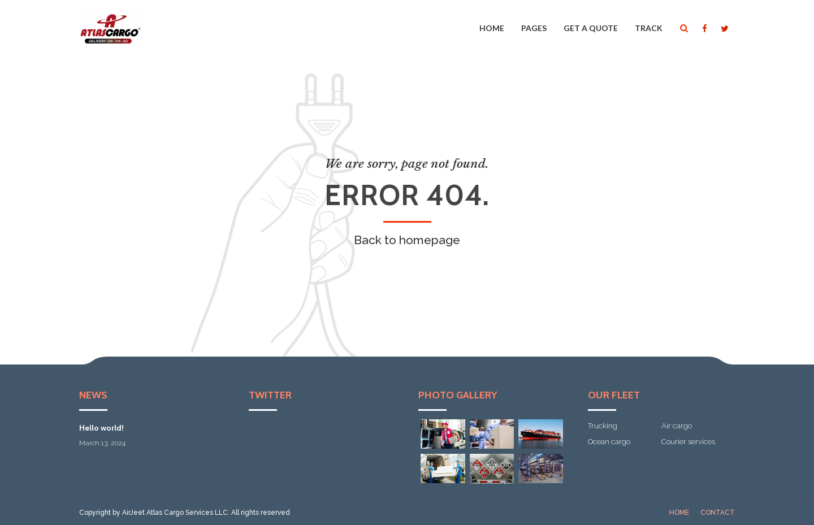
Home (491, 28)
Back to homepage (407, 240)
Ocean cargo (609, 441)
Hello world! (101, 428)
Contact (717, 513)
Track (649, 28)
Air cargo (676, 426)
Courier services (688, 441)
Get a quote (591, 28)
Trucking (602, 426)
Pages (534, 28)
